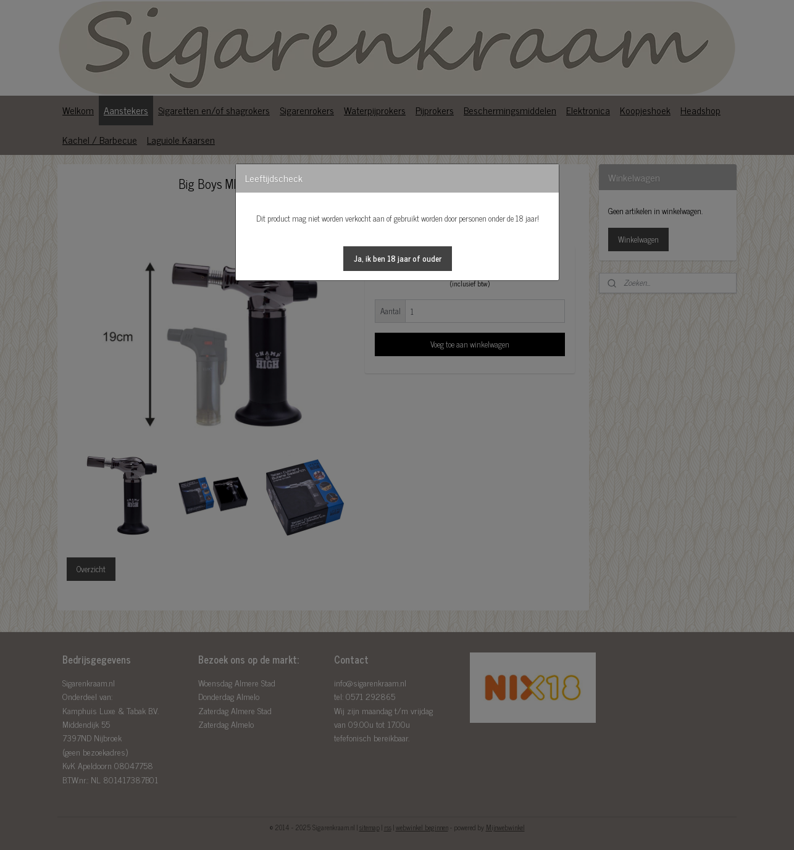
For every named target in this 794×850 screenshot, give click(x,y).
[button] (397, 258)
